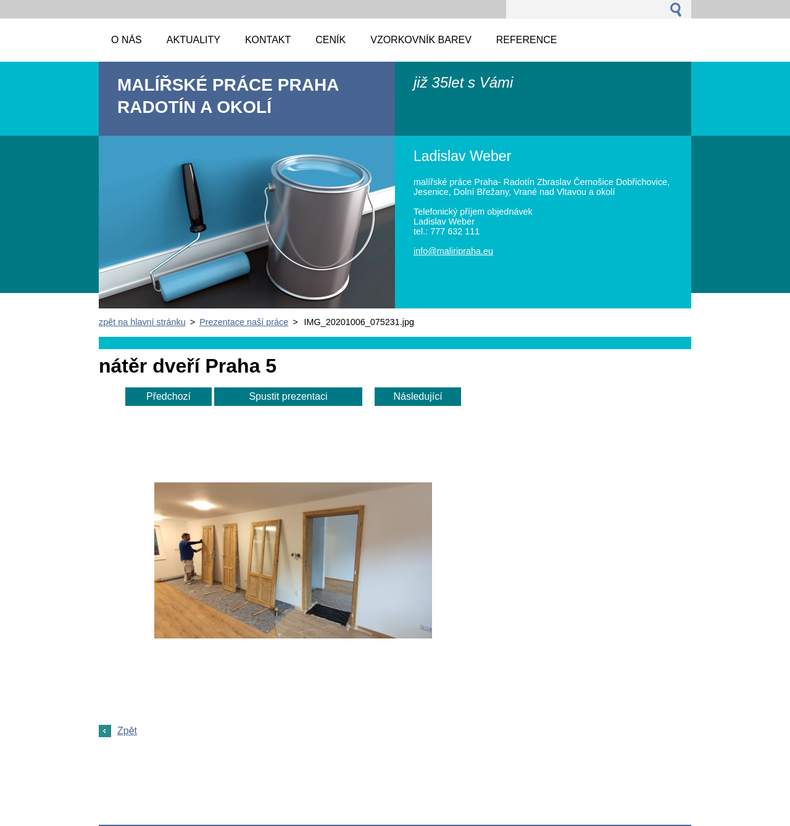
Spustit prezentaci (288, 396)
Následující (417, 396)
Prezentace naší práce (243, 322)
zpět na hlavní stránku (142, 322)
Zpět (127, 730)
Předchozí (168, 396)
